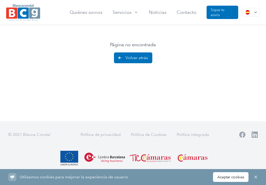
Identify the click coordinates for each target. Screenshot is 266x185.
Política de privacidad (101, 134)
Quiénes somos (86, 12)
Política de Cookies (148, 134)
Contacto (186, 12)
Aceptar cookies (230, 177)
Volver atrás (132, 57)
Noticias (157, 12)
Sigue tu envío (217, 12)
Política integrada (193, 134)
